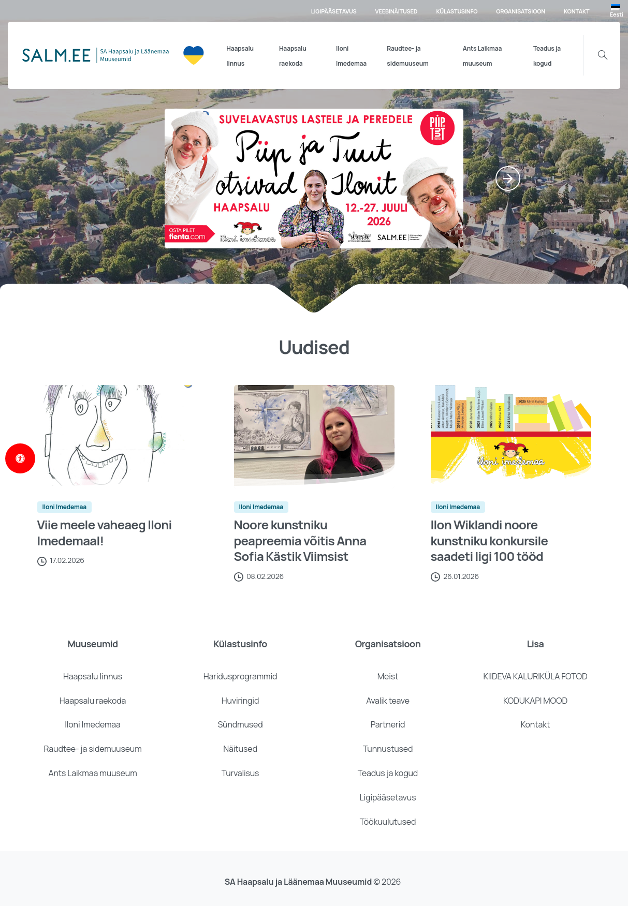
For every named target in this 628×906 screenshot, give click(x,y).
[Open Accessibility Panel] (20, 458)
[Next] (507, 178)
